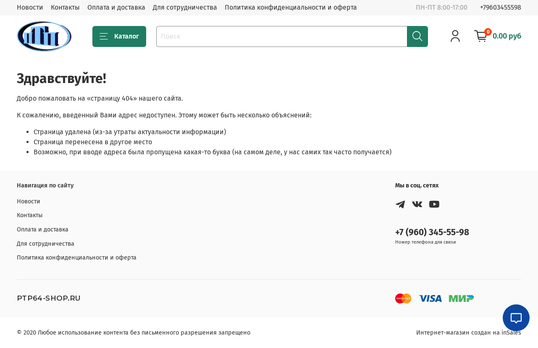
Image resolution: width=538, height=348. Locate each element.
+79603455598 (500, 7)
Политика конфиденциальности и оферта (291, 7)
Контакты (65, 7)
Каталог (119, 36)
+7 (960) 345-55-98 (432, 232)
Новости (30, 7)
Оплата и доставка (116, 7)
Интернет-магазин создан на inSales (468, 332)
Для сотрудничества (185, 7)
